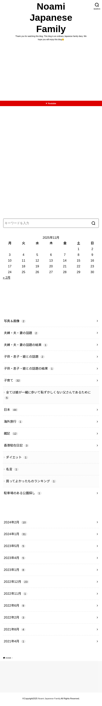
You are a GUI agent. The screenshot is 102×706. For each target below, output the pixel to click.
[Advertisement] (51, 73)
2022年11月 (15, 595)
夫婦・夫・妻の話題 (21, 334)
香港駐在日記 (16, 447)
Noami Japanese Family (51, 18)
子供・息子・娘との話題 (24, 358)
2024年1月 (15, 535)
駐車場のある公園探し (23, 494)
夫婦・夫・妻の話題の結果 (26, 346)
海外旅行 (13, 423)
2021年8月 (15, 631)
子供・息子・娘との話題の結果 (29, 370)
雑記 (11, 435)
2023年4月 (15, 559)
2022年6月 (15, 607)
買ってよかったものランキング (31, 482)
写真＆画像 (15, 322)
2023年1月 (15, 571)
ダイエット (17, 459)
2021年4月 (15, 642)
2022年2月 (15, 619)
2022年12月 (16, 583)
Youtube (52, 105)
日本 (11, 411)
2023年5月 (15, 547)
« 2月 (6, 279)
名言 (12, 470)
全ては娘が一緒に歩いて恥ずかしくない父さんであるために (48, 396)
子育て (12, 382)
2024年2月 (15, 523)
